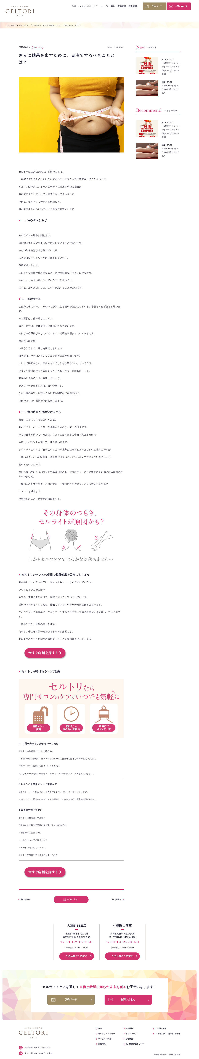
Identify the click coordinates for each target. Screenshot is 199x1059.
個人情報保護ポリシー (135, 1044)
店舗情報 (122, 6)
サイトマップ (131, 1034)
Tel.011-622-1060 (122, 942)
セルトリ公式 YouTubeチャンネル (38, 1053)
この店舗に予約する (76, 956)
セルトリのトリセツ (88, 6)
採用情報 (133, 6)
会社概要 (129, 1039)
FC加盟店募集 (161, 1028)
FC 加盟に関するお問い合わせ (167, 1034)
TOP (74, 6)
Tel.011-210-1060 (76, 942)
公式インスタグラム (37, 1048)
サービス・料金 (107, 6)
